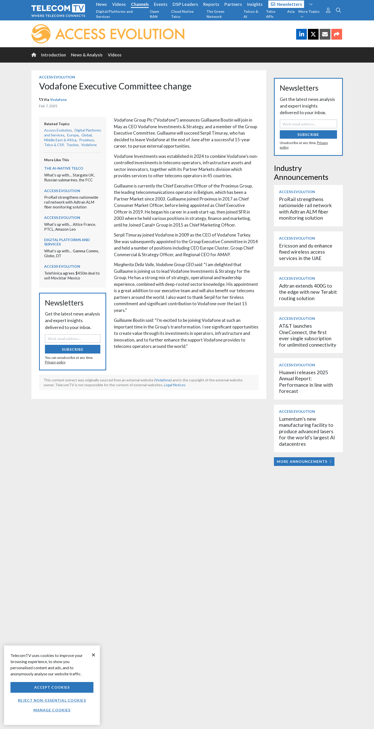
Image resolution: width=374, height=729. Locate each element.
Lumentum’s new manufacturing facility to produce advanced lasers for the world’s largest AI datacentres (307, 431)
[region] (52, 685)
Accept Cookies (52, 687)
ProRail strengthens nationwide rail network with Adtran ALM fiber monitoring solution (71, 202)
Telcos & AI (251, 14)
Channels (140, 4)
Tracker (72, 145)
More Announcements (304, 461)
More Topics (309, 13)
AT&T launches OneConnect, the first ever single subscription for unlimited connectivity (307, 335)
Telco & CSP (54, 145)
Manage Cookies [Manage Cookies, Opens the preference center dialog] (52, 710)
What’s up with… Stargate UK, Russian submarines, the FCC (69, 177)
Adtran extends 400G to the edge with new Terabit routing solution (308, 292)
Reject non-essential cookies (52, 700)
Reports (211, 4)
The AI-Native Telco (63, 168)
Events (160, 4)
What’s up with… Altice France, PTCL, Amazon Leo (70, 226)
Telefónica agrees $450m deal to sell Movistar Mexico (72, 275)
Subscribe (72, 349)
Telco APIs (270, 14)
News (101, 4)
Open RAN (154, 14)
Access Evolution (57, 77)
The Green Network (215, 14)
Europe (73, 135)
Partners (233, 4)
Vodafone (58, 99)
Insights (255, 4)
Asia (291, 11)
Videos (119, 4)
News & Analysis (87, 54)
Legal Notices (175, 385)
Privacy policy (55, 362)
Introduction (53, 54)
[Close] (93, 655)
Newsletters (286, 4)
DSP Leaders (185, 4)
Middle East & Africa (60, 140)
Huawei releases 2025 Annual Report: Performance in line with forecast (306, 381)
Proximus (86, 140)
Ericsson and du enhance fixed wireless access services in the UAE (305, 252)
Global (86, 135)
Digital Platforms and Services (114, 14)
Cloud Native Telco (182, 14)
